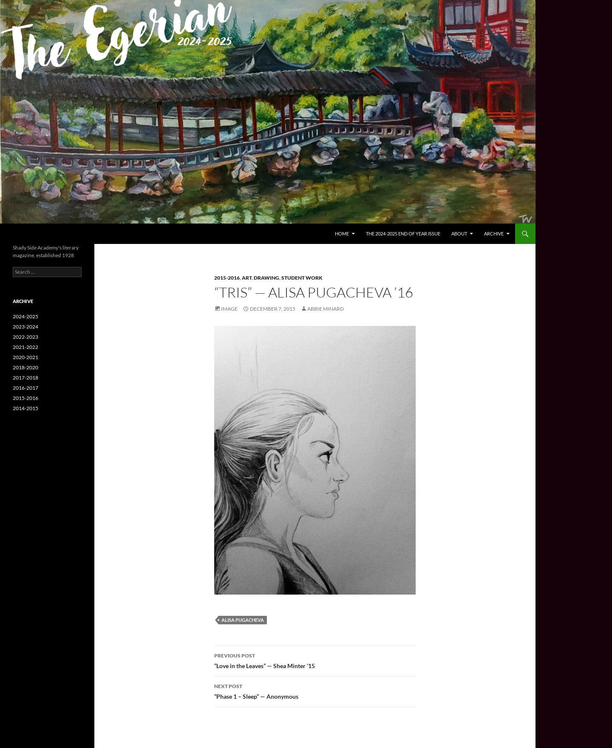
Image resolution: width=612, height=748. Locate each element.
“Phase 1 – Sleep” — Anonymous (315, 690)
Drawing (266, 278)
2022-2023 (25, 337)
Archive (494, 233)
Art (247, 278)
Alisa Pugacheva (242, 620)
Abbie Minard (325, 309)
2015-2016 (227, 278)
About (459, 233)
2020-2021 (25, 357)
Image (229, 309)
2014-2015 (25, 408)
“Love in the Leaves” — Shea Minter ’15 (315, 660)
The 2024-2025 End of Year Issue (403, 233)
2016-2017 (25, 388)
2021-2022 (25, 347)
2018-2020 (25, 367)
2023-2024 (25, 326)
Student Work (302, 278)
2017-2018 (25, 377)
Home (342, 233)
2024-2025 (25, 316)
